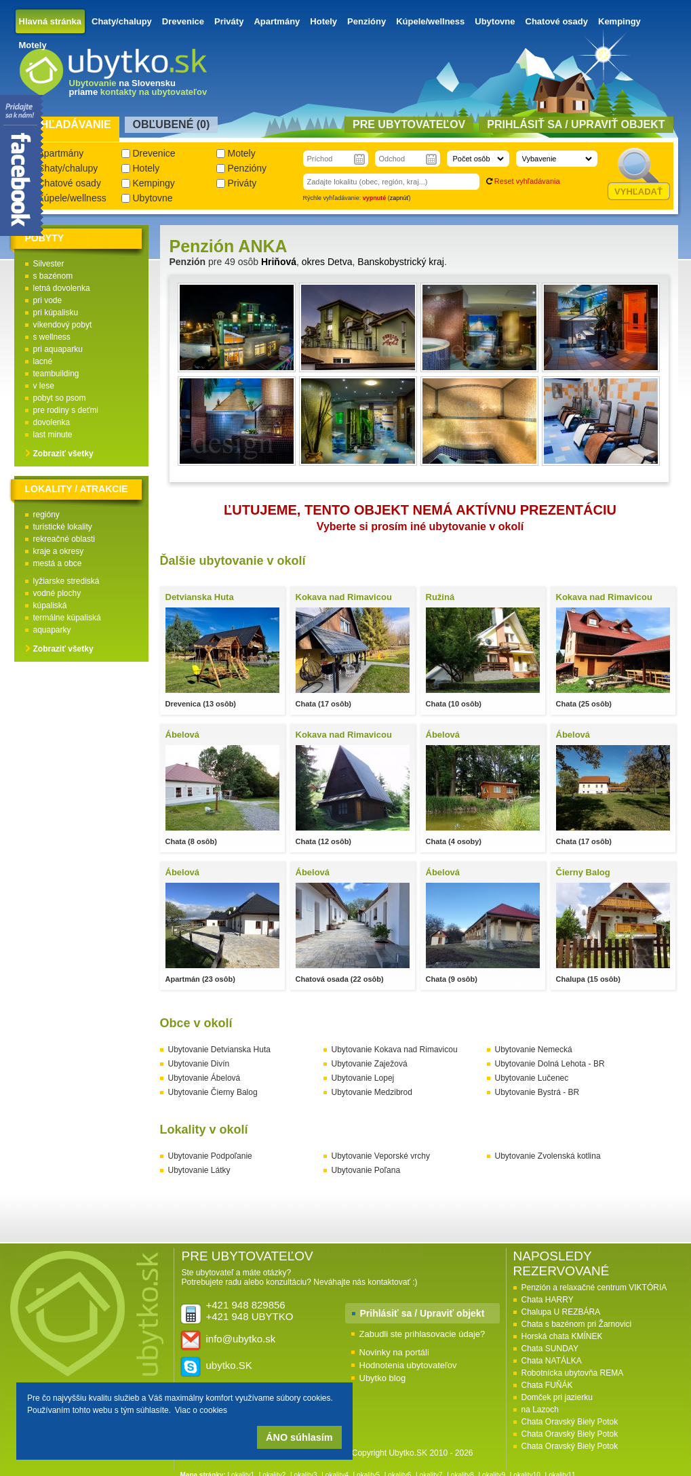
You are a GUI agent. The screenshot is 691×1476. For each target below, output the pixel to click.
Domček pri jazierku (557, 1397)
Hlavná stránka (50, 21)
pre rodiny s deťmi (66, 410)
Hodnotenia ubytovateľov (408, 1365)
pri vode (47, 300)
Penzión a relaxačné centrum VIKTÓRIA (594, 1287)
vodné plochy (57, 593)
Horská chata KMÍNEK (562, 1336)
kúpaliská (50, 605)
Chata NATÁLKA (551, 1360)
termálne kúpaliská (67, 617)
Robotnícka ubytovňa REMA (572, 1373)
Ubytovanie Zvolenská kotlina (548, 1156)
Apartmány (277, 21)
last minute (53, 434)
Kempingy (619, 21)
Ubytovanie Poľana (366, 1170)
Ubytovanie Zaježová (370, 1064)
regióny (46, 514)
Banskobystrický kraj (400, 261)
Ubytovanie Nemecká (533, 1049)
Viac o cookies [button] (201, 1410)
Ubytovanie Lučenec (532, 1078)
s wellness (52, 337)
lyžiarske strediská (66, 581)
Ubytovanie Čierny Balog (213, 1092)
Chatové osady (557, 21)
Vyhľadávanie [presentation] (68, 124)
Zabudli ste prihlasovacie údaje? (422, 1334)
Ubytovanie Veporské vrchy (381, 1156)
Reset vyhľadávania (527, 181)
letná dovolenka (61, 288)
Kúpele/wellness (430, 21)
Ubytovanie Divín (199, 1064)
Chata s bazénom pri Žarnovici (576, 1324)
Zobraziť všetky (63, 453)
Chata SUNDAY (549, 1348)
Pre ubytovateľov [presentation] (409, 124)
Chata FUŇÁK (547, 1385)
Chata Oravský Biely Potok (569, 1422)
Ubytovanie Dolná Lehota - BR (550, 1064)
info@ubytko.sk (241, 1338)
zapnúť (399, 198)
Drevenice (183, 21)
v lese (43, 386)
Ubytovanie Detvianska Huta (219, 1049)
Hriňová (278, 261)
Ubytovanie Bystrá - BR (537, 1092)
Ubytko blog (382, 1378)
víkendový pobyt (62, 325)
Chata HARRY (547, 1299)
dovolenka (52, 422)
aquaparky (52, 630)
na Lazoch (540, 1409)
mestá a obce (57, 563)
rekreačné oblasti (64, 539)
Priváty (228, 21)
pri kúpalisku (56, 312)
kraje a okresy (58, 551)
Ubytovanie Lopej (363, 1078)
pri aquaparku (58, 349)
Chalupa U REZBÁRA (561, 1312)
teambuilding (56, 373)
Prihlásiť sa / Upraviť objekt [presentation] (576, 124)
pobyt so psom (59, 398)
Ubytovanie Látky (199, 1170)
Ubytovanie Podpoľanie (210, 1156)
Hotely (323, 21)
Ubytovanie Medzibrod (372, 1092)
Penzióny (366, 21)
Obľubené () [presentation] (171, 124)
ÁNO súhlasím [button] (299, 1437)
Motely (33, 45)
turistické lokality (62, 527)
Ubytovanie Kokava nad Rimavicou (395, 1049)
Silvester (48, 263)
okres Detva (327, 261)
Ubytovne (495, 21)
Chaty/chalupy (122, 21)
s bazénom (53, 276)
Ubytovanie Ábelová (204, 1078)
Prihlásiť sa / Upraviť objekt (422, 1313)
